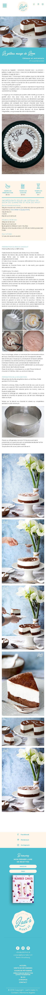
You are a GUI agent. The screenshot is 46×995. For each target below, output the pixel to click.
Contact (23, 982)
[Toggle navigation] (5, 6)
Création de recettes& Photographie (23, 974)
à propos (23, 980)
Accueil (23, 965)
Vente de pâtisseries (23, 968)
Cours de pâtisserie (23, 971)
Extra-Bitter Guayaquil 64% (20, 210)
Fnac (23, 871)
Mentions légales (27, 993)
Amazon (23, 866)
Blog (23, 977)
